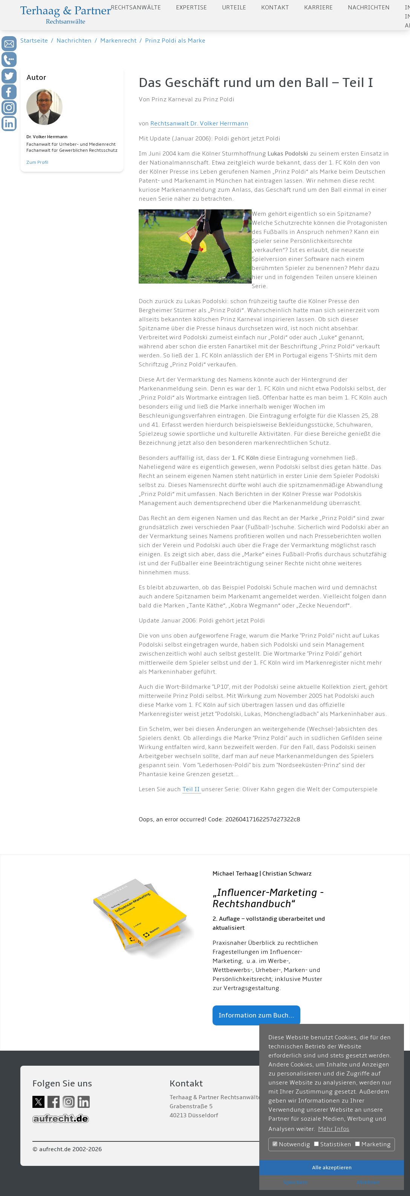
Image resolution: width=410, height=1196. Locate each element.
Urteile (234, 7)
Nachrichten (369, 7)
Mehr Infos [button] (333, 1129)
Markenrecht (118, 40)
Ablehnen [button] (367, 1182)
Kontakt (275, 7)
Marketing (373, 1144)
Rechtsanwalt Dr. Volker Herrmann (199, 123)
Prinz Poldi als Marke (175, 40)
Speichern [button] (295, 1182)
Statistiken (332, 1144)
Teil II (191, 789)
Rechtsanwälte (136, 7)
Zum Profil (37, 162)
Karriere (318, 7)
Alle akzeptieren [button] (332, 1167)
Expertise (191, 7)
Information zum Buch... (256, 1015)
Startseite (34, 40)
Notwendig (291, 1144)
